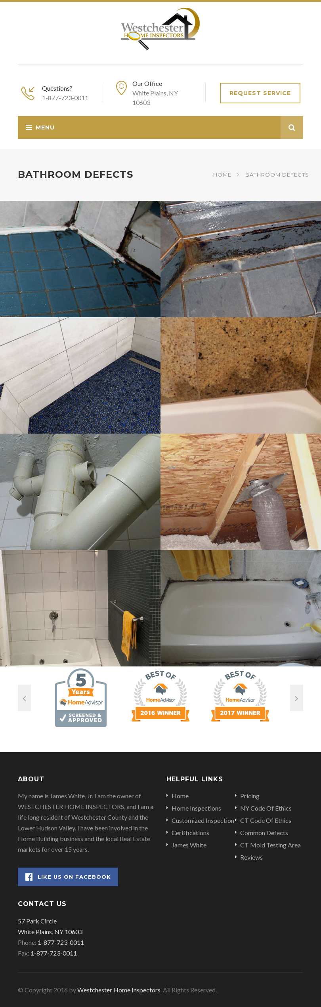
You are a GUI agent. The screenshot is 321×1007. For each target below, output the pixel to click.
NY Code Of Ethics (266, 808)
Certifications (190, 832)
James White (189, 845)
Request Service (260, 93)
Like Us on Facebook (68, 877)
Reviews (251, 857)
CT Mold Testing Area (270, 845)
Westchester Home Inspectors (118, 990)
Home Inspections (196, 808)
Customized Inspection (203, 820)
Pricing (250, 796)
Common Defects (264, 832)
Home (222, 174)
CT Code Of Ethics (265, 820)
